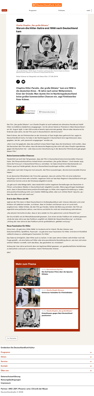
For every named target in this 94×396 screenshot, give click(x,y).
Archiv (20, 20)
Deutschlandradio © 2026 (12, 392)
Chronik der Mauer (40, 389)
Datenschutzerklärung (10, 376)
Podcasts (61, 10)
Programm (32, 10)
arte (29, 389)
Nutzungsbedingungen (11, 380)
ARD (11, 389)
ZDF (16, 389)
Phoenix (22, 389)
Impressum (6, 383)
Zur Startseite (11, 338)
